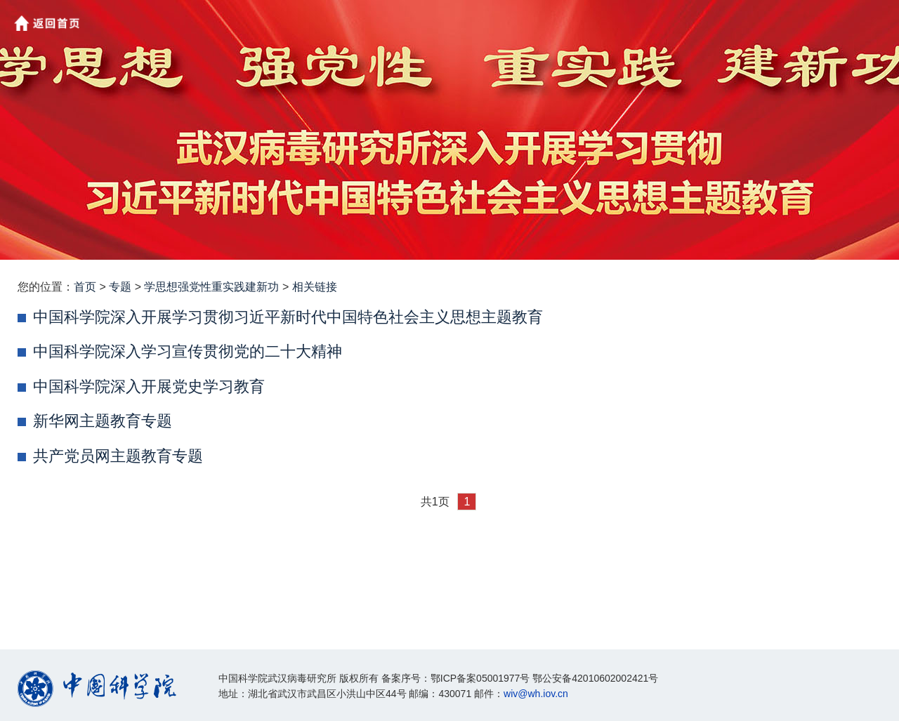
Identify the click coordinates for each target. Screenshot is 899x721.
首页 (85, 287)
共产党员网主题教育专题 (118, 456)
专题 (120, 287)
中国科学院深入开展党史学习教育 (149, 386)
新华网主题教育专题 (102, 421)
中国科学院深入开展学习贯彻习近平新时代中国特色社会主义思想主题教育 (288, 317)
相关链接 (314, 287)
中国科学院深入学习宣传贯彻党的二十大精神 (187, 351)
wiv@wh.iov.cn (536, 693)
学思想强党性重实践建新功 (211, 287)
